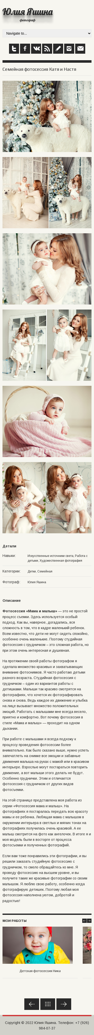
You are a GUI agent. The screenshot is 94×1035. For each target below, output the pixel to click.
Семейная (44, 571)
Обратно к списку (47, 1004)
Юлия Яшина (28, 11)
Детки (32, 571)
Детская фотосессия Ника (40, 971)
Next (89, 921)
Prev (84, 921)
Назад (31, 1004)
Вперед (63, 1004)
